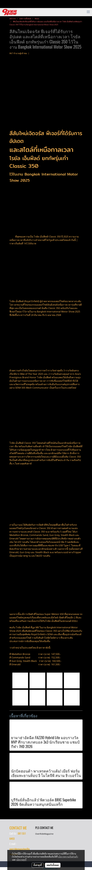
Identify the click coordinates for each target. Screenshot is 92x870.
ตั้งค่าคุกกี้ (38, 865)
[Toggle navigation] (88, 12)
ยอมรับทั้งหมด (53, 865)
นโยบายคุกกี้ (21, 859)
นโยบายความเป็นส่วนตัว (68, 856)
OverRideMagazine (44, 833)
